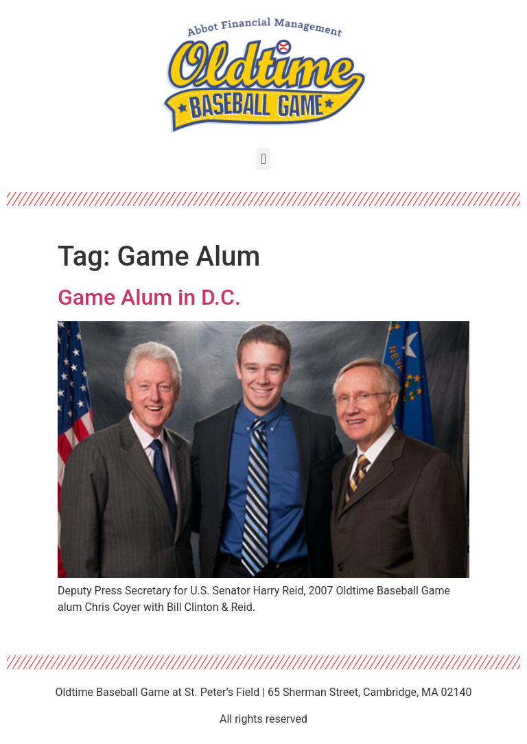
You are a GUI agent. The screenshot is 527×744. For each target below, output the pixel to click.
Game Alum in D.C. (149, 297)
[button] (263, 159)
